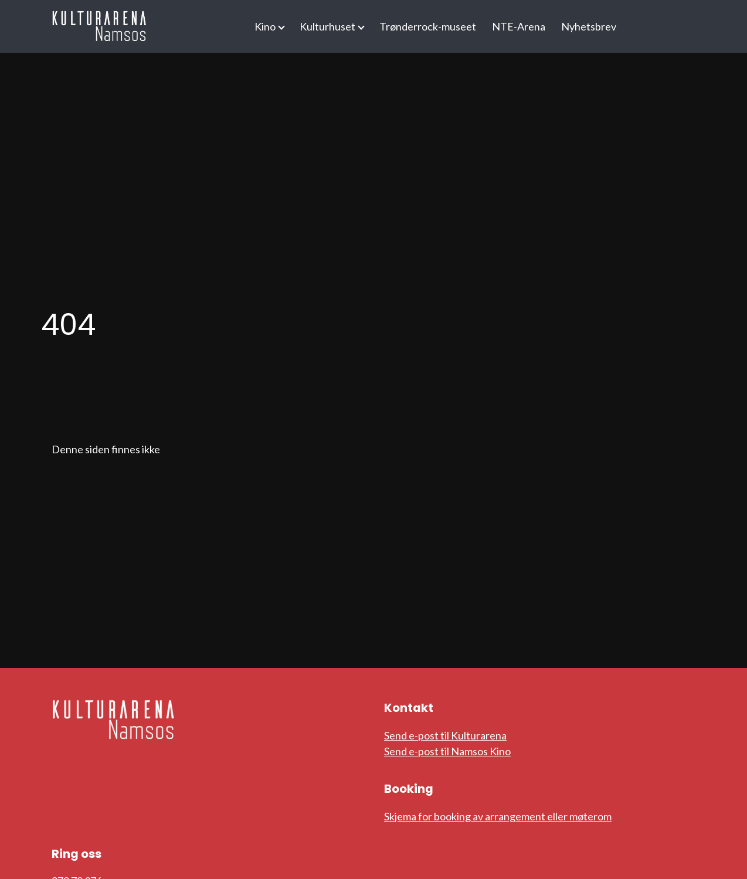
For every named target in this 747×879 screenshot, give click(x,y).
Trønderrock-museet (427, 26)
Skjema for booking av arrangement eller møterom (498, 816)
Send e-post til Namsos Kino (447, 751)
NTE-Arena (518, 26)
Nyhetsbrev (588, 26)
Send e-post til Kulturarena (445, 735)
